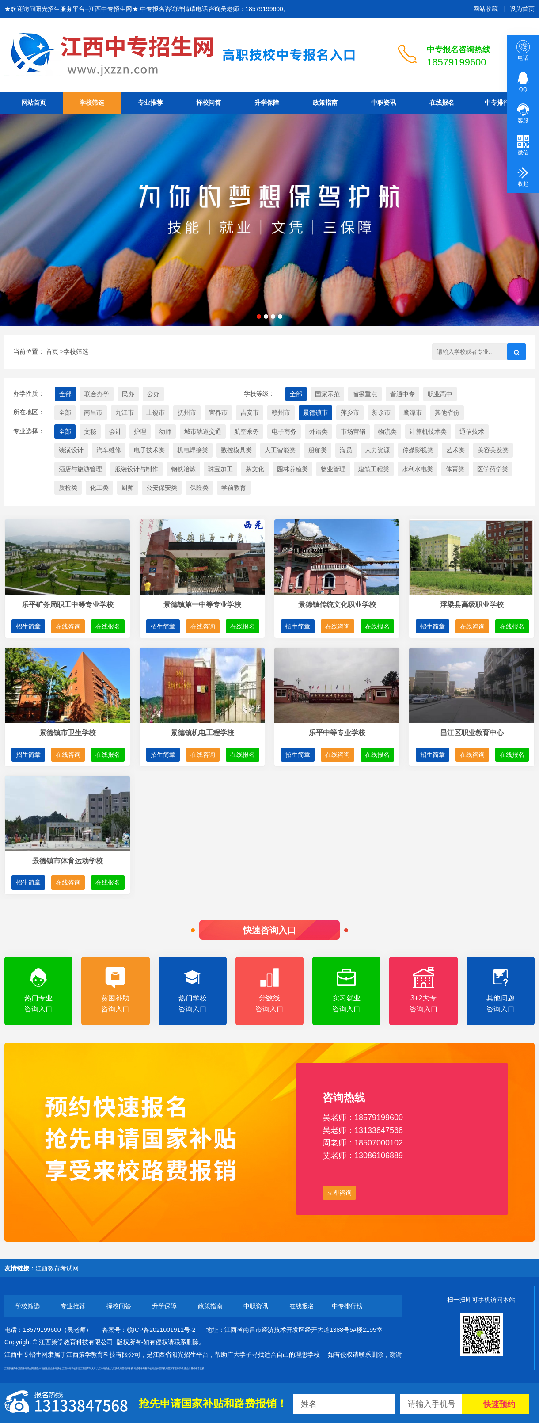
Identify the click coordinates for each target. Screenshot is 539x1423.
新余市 (381, 412)
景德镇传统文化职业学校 (337, 604)
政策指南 (325, 102)
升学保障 (266, 102)
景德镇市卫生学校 (67, 732)
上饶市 (155, 412)
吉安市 (249, 412)
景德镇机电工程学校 (202, 732)
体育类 (455, 469)
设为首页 (522, 8)
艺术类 (455, 450)
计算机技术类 (428, 431)
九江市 (124, 412)
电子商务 (284, 431)
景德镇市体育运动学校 (67, 861)
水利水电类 (417, 469)
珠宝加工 (220, 469)
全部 (65, 393)
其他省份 (447, 412)
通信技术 (471, 431)
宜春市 (218, 412)
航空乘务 (246, 431)
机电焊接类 (192, 450)
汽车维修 (108, 450)
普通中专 (402, 393)
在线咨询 (68, 626)
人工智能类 (280, 450)
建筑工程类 (373, 469)
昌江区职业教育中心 (472, 732)
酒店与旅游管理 (80, 469)
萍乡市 (350, 412)
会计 (115, 431)
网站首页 (33, 102)
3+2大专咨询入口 (423, 990)
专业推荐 (150, 102)
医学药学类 (492, 469)
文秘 (90, 431)
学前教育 (233, 487)
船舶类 (317, 450)
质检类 (68, 487)
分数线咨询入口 (269, 990)
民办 (128, 393)
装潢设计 (71, 450)
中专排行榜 (500, 102)
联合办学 (96, 393)
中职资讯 (383, 102)
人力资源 (377, 450)
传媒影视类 (417, 450)
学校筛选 (92, 102)
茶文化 (255, 469)
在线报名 (441, 102)
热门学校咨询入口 (193, 990)
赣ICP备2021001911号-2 (161, 1329)
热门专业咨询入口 (38, 990)
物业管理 (333, 469)
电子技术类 (149, 450)
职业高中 (440, 393)
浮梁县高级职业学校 (472, 604)
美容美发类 (493, 450)
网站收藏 (485, 8)
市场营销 (353, 431)
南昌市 (93, 412)
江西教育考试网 (57, 1268)
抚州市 (187, 412)
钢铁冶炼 (183, 469)
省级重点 (365, 393)
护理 (140, 431)
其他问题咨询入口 (501, 990)
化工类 (99, 487)
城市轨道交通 (202, 431)
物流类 (387, 431)
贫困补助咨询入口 (115, 990)
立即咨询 (339, 1192)
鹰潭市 (412, 412)
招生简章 (28, 626)
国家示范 (327, 393)
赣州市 (281, 412)
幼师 (165, 431)
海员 (346, 450)
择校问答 (208, 102)
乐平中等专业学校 (337, 732)
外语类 (318, 431)
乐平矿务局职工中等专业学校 (68, 604)
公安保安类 (161, 487)
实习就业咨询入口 (346, 990)
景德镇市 (315, 412)
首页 (52, 351)
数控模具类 (236, 450)
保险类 (199, 487)
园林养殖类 (292, 469)
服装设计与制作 (136, 469)
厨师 (127, 487)
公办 (153, 393)
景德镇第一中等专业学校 (202, 604)
